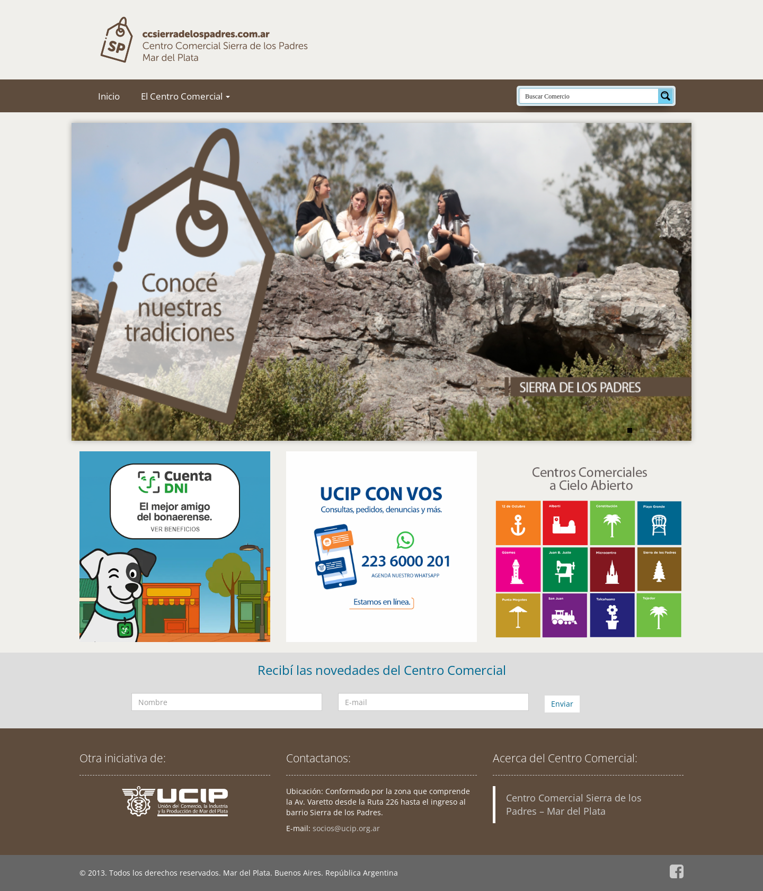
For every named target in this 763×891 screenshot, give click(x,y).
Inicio (109, 96)
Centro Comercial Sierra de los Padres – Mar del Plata (574, 804)
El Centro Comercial (185, 96)
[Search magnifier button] (665, 95)
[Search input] (589, 96)
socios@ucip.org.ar (346, 828)
